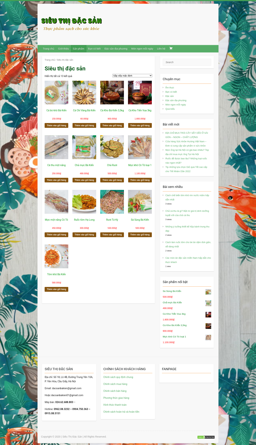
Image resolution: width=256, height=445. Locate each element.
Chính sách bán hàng (114, 391)
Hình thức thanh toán (115, 404)
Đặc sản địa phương (116, 48)
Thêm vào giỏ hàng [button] (56, 125)
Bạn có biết (94, 48)
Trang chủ (48, 48)
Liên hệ (161, 48)
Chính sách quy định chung (118, 377)
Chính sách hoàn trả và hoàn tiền (121, 411)
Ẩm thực (169, 87)
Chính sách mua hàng (115, 384)
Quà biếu (170, 109)
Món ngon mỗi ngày (142, 48)
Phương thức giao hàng (116, 397)
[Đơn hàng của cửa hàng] (132, 75)
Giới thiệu (63, 48)
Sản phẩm (78, 48)
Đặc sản (169, 96)
